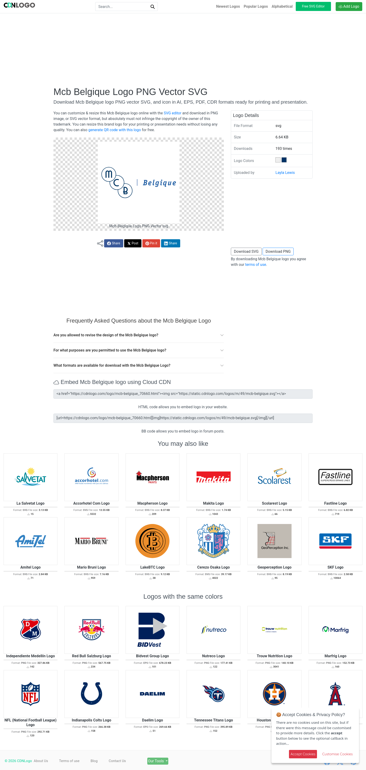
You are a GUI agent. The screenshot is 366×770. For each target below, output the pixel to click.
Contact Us (118, 761)
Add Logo (349, 6)
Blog (94, 761)
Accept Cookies (303, 754)
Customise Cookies (337, 754)
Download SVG (246, 251)
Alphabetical (282, 6)
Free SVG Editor (313, 6)
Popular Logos (256, 6)
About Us (41, 761)
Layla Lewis (285, 172)
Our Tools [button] (157, 761)
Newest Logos (228, 6)
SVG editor (172, 113)
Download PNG (278, 251)
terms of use (255, 264)
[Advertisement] (183, 49)
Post (132, 243)
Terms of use (69, 761)
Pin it (151, 243)
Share (113, 243)
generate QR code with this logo (114, 130)
